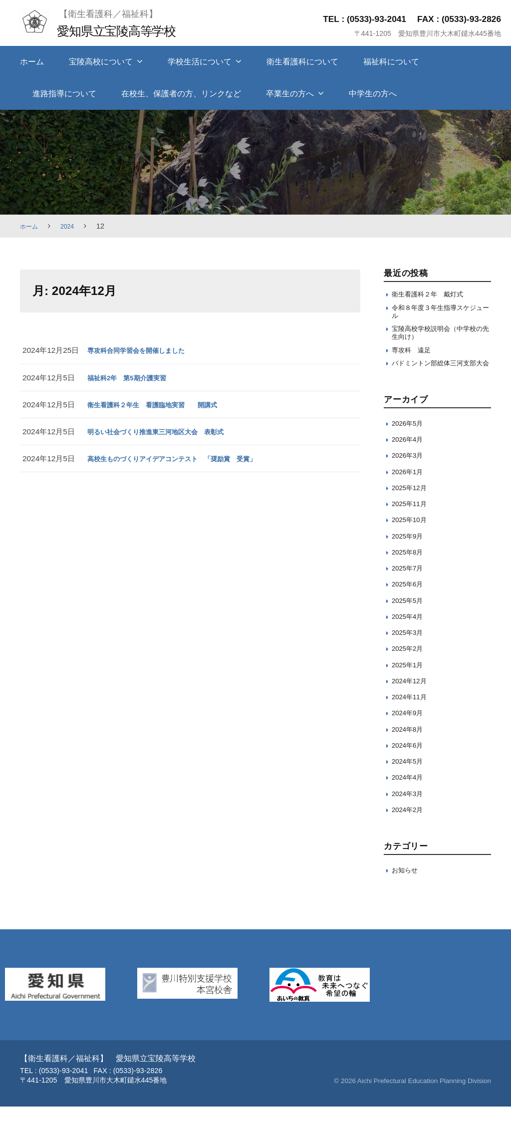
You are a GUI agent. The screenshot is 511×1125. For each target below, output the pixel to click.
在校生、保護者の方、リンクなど (181, 93)
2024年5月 (410, 780)
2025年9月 (410, 554)
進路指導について (64, 93)
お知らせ (407, 888)
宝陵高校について (101, 61)
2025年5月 (410, 618)
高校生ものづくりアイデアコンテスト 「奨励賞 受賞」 (184, 458)
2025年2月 (410, 667)
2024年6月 (410, 763)
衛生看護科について (302, 61)
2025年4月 (410, 634)
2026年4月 (410, 458)
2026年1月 (410, 490)
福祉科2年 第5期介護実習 (132, 377)
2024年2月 (410, 828)
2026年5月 (410, 441)
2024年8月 (410, 747)
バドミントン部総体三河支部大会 (440, 376)
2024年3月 (410, 812)
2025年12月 (412, 506)
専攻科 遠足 (414, 357)
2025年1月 (410, 683)
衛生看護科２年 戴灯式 (433, 294)
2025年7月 (410, 586)
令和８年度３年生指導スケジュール (440, 314)
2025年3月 (410, 651)
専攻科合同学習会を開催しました (143, 350)
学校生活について (200, 61)
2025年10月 (412, 538)
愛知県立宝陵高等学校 (125, 30)
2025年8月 (410, 570)
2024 (71, 226)
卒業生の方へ (290, 93)
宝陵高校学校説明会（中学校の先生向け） (440, 338)
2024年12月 (412, 699)
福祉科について (391, 61)
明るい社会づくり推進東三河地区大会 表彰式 (166, 431)
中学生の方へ (373, 93)
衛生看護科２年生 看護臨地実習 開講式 (162, 404)
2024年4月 (410, 796)
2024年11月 (412, 715)
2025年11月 (412, 522)
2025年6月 (410, 602)
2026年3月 (410, 474)
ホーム (32, 61)
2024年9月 (410, 731)
